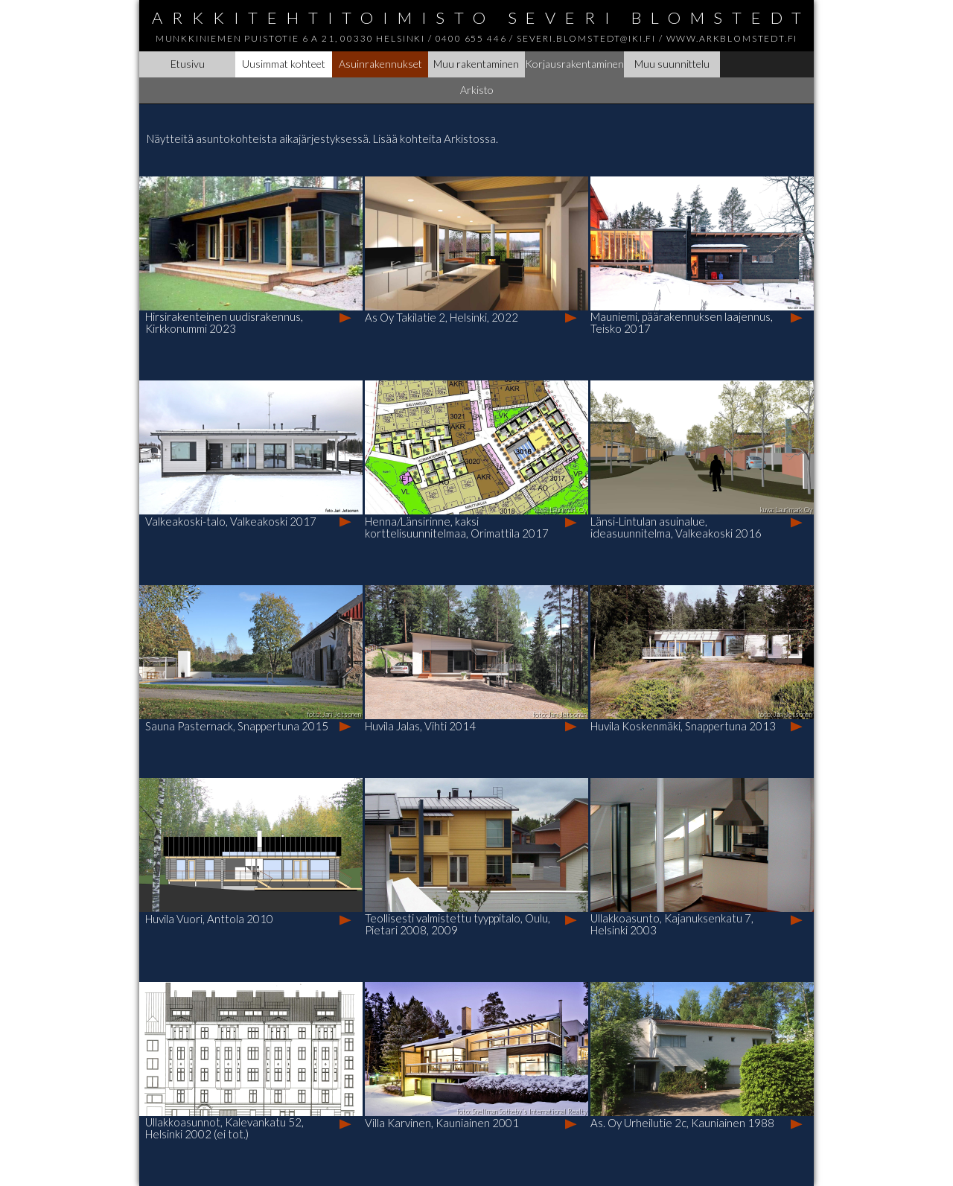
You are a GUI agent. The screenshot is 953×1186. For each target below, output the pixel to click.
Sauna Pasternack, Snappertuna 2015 (236, 726)
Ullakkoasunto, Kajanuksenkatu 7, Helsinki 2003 (671, 924)
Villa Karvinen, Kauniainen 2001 (442, 1122)
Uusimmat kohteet (283, 63)
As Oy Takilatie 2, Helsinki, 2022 (441, 317)
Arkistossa (470, 138)
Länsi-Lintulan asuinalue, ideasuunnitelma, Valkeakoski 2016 (676, 527)
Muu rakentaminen (476, 63)
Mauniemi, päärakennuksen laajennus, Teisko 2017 (681, 322)
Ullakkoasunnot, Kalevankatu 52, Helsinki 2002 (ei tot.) (224, 1128)
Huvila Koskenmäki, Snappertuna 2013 (683, 726)
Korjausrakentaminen (574, 63)
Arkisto (477, 89)
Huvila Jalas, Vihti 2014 (420, 726)
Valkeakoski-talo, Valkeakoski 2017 (230, 521)
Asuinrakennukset (380, 63)
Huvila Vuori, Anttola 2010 (209, 918)
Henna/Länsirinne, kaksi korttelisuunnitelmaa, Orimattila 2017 (457, 527)
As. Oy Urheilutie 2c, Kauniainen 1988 (682, 1122)
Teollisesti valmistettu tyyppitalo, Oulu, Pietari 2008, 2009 (457, 924)
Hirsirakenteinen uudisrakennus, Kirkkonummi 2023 (224, 322)
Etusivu (187, 63)
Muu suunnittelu (672, 63)
